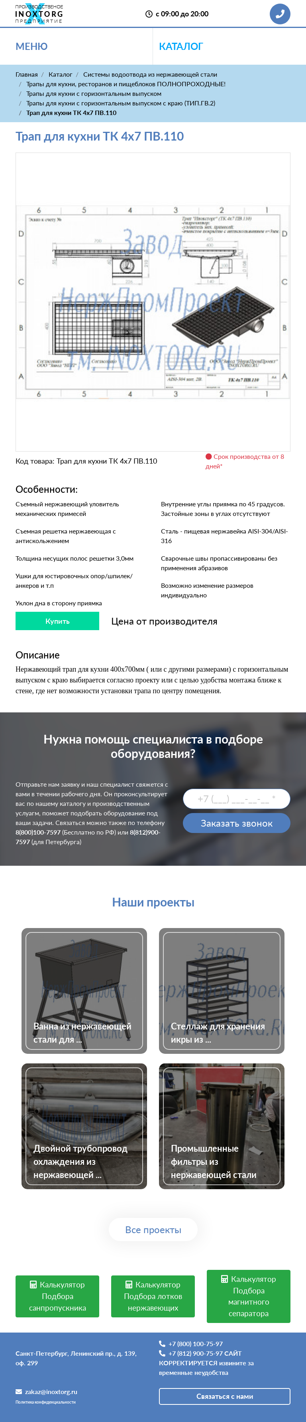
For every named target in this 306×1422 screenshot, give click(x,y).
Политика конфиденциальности (46, 1402)
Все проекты (153, 1229)
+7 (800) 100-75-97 (191, 1343)
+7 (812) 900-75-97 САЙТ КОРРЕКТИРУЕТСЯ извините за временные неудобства (206, 1362)
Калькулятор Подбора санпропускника (57, 1296)
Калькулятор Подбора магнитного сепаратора (248, 1296)
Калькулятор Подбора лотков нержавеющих (153, 1296)
